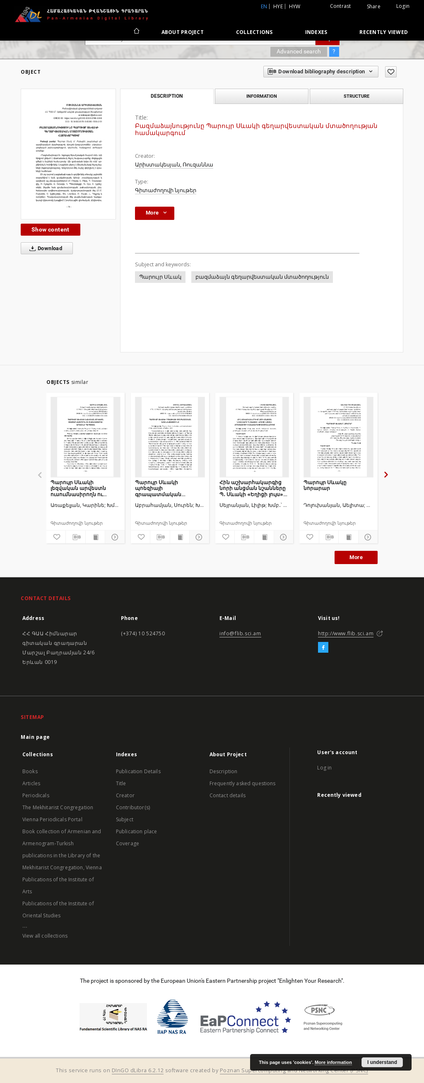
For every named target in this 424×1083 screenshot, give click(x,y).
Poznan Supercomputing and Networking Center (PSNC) (294, 1070)
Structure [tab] (356, 96)
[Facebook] (323, 647)
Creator (125, 795)
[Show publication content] (95, 537)
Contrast (340, 6)
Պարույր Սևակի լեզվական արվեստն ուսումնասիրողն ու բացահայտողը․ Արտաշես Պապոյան (78, 488)
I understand (382, 1062)
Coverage (127, 843)
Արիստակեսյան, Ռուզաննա (174, 164)
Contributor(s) (133, 807)
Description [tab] (167, 96)
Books (30, 771)
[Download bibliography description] (75, 537)
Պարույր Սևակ (160, 276)
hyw (295, 6)
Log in (324, 767)
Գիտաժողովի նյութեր (165, 190)
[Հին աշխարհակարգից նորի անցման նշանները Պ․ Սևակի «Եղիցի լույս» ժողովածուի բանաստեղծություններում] (254, 437)
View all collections (44, 935)
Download (44, 248)
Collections (254, 32)
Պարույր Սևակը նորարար (325, 485)
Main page (35, 736)
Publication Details (138, 771)
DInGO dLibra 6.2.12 (138, 1070)
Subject (124, 819)
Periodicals (35, 795)
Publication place (136, 831)
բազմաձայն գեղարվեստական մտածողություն (262, 276)
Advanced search (299, 51)
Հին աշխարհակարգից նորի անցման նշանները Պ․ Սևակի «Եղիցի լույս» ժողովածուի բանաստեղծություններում (254, 488)
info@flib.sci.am (240, 633)
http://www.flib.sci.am (345, 633)
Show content (50, 229)
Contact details (228, 795)
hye (278, 6)
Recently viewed (383, 32)
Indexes (316, 32)
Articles (31, 783)
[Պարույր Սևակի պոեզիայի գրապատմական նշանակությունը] (170, 437)
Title (121, 783)
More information (333, 1062)
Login (403, 6)
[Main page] (136, 32)
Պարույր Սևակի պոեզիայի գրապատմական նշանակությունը (158, 488)
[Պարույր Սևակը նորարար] (338, 437)
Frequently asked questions (243, 783)
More (356, 557)
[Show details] (113, 537)
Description (224, 771)
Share (374, 6)
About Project (182, 32)
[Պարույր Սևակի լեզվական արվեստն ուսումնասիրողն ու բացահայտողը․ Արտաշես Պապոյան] (85, 437)
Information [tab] (261, 96)
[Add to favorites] (391, 71)
